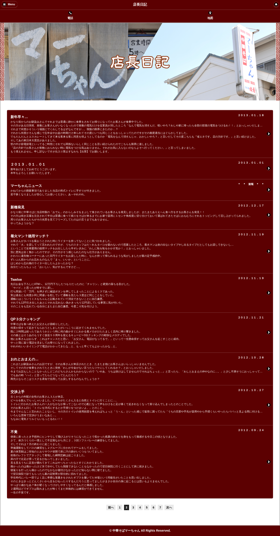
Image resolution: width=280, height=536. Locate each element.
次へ (169, 507)
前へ (111, 507)
